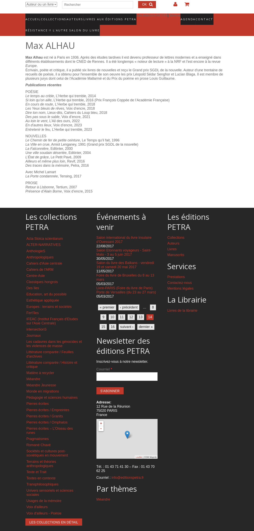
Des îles (32, 280)
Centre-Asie (35, 267)
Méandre (33, 371)
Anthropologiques (40, 249)
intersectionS (36, 321)
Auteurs (72, 17)
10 (112, 309)
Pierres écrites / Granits (44, 408)
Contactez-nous (179, 274)
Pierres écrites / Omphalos (46, 414)
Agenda (174, 17)
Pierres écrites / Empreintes (47, 401)
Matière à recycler (40, 365)
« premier (107, 299)
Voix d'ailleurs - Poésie (43, 505)
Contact (191, 17)
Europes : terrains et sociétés (49, 298)
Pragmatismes (37, 430)
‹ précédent (129, 299)
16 (113, 318)
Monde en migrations (42, 383)
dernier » (146, 318)
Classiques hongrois (42, 274)
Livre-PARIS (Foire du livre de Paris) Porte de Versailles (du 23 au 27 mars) (126, 282)
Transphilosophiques (42, 476)
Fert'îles (32, 304)
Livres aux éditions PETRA (101, 17)
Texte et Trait (36, 464)
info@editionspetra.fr (128, 469)
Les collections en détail (53, 514)
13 (141, 309)
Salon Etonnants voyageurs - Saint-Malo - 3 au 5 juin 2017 (123, 244)
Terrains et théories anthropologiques (41, 455)
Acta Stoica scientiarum (44, 230)
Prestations (176, 269)
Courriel (104, 361)
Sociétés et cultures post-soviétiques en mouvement (47, 445)
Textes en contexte (41, 470)
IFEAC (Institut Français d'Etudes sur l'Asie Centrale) (52, 313)
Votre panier (185, 6)
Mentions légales (180, 280)
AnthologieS (35, 243)
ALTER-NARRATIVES (43, 236)
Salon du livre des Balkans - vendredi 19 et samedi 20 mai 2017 (125, 256)
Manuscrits (175, 247)
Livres (172, 241)
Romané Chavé (38, 437)
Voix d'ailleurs (37, 499)
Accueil (33, 17)
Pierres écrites (37, 395)
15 (103, 318)
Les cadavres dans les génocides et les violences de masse (54, 335)
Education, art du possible (46, 286)
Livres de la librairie (182, 302)
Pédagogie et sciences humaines (52, 389)
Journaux (33, 327)
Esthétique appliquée (42, 292)
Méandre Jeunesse (41, 377)
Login (173, 6)
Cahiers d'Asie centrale (44, 255)
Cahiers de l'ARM (39, 261)
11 (122, 309)
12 (131, 309)
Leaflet (139, 448)
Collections (52, 17)
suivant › (127, 318)
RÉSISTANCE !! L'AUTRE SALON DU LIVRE (53, 24)
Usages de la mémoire (43, 492)
